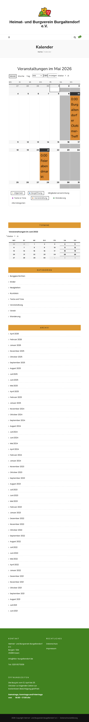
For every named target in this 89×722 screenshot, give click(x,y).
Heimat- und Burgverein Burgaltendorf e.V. (44, 24)
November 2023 (17, 466)
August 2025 (15, 368)
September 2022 (17, 535)
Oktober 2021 (16, 587)
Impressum (51, 648)
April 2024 (14, 449)
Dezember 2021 (17, 576)
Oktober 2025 (16, 357)
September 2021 (17, 593)
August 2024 (15, 426)
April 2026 (14, 333)
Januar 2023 (15, 512)
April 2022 (14, 564)
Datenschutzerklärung (69, 718)
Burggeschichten (17, 276)
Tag (28, 76)
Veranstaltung (16, 305)
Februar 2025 (16, 397)
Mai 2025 (14, 385)
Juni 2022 (14, 553)
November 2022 (17, 524)
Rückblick (14, 293)
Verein (13, 310)
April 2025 (14, 391)
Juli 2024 (14, 432)
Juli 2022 (13, 547)
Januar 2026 (15, 345)
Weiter (62, 75)
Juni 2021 (14, 611)
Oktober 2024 (16, 414)
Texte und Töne (17, 299)
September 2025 (17, 362)
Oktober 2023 (16, 472)
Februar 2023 (16, 507)
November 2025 (17, 351)
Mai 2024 (14, 443)
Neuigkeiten (15, 287)
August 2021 (15, 599)
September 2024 (17, 420)
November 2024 (17, 408)
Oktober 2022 (16, 530)
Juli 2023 (13, 489)
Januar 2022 (15, 570)
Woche (21, 76)
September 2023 (17, 478)
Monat (13, 76)
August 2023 (15, 484)
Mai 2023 (14, 501)
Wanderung (15, 316)
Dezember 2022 (17, 518)
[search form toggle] (75, 37)
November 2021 (17, 582)
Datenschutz (52, 643)
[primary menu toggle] (9, 37)
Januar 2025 (15, 403)
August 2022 (15, 541)
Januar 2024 (15, 460)
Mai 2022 (14, 559)
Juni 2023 (14, 495)
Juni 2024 (14, 437)
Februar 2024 (16, 455)
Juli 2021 (13, 605)
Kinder (13, 282)
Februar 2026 (16, 339)
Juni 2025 (14, 380)
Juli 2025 (14, 374)
